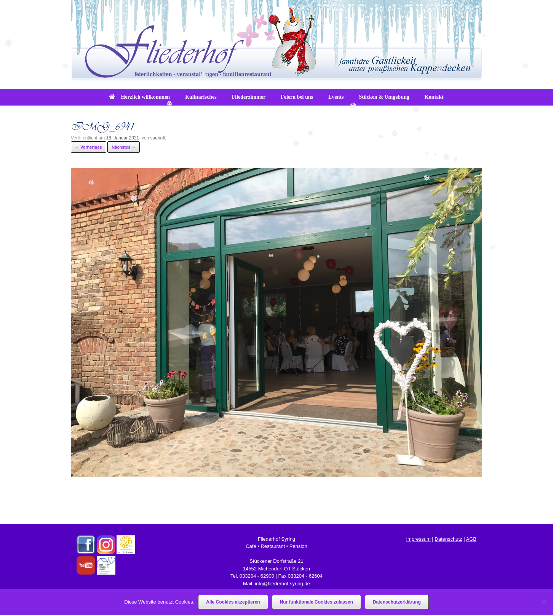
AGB (471, 539)
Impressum (418, 539)
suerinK (158, 138)
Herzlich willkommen (139, 97)
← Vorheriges (88, 147)
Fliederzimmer (249, 97)
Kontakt (434, 97)
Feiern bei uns (297, 97)
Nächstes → (124, 147)
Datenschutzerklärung (397, 602)
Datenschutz (448, 539)
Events (336, 97)
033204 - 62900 (257, 576)
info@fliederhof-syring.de (282, 583)
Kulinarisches (200, 97)
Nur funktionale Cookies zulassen (316, 602)
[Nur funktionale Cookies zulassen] (543, 602)
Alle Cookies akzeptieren (233, 602)
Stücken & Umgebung (384, 97)
